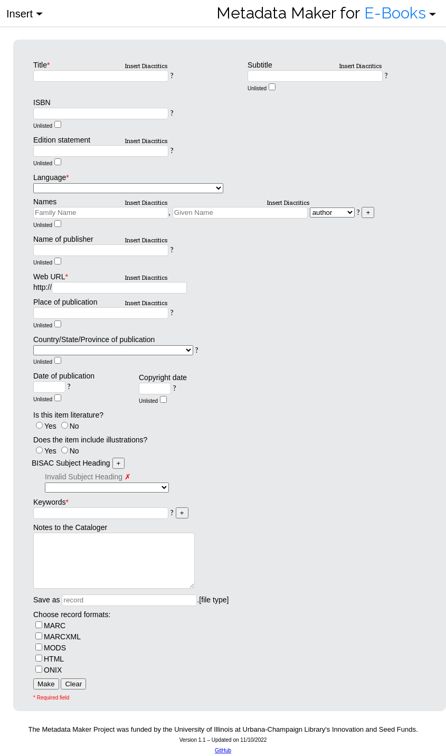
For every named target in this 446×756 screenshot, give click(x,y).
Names (44, 201)
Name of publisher (63, 239)
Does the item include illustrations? (90, 440)
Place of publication (65, 302)
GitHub (223, 750)
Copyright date (163, 377)
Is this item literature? (68, 415)
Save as (46, 600)
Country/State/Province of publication (94, 339)
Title (41, 65)
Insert (24, 13)
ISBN (42, 102)
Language (51, 177)
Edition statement (61, 140)
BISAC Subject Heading (71, 463)
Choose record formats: (71, 614)
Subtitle (260, 65)
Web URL (50, 276)
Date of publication (63, 376)
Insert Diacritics (146, 66)
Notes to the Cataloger (70, 527)
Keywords (51, 502)
